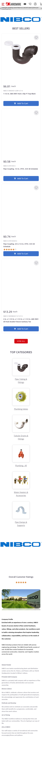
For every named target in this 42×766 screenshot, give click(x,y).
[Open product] (21, 600)
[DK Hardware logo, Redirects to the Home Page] (13, 4)
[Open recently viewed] (25, 4)
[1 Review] (9, 249)
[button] (3, 4)
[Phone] (30, 4)
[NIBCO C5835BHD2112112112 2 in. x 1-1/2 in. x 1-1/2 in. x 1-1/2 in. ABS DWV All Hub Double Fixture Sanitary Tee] (21, 278)
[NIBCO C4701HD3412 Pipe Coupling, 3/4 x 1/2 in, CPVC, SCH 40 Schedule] (21, 203)
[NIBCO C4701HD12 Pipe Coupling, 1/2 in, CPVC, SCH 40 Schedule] (21, 128)
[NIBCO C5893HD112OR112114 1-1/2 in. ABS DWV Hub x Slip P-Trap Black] (21, 53)
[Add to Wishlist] (36, 37)
